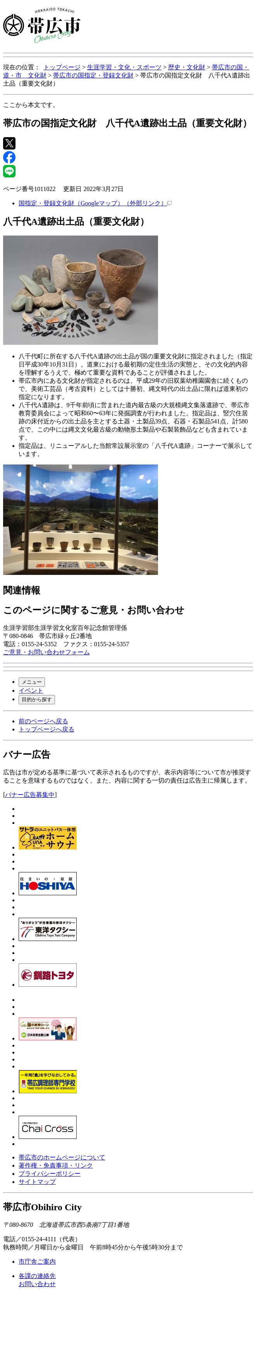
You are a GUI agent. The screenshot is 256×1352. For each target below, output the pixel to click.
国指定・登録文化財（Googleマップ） (95, 203)
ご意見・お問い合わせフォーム (46, 652)
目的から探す (37, 699)
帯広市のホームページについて (62, 1157)
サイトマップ (37, 1181)
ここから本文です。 (31, 104)
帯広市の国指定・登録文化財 (93, 75)
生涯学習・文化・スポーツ (124, 67)
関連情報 (21, 590)
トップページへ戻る (46, 729)
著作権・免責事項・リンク (56, 1165)
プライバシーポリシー (50, 1173)
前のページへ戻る (43, 721)
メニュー (32, 682)
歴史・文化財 (186, 67)
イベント (31, 690)
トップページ (62, 67)
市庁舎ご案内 (37, 1261)
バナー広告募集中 (30, 794)
